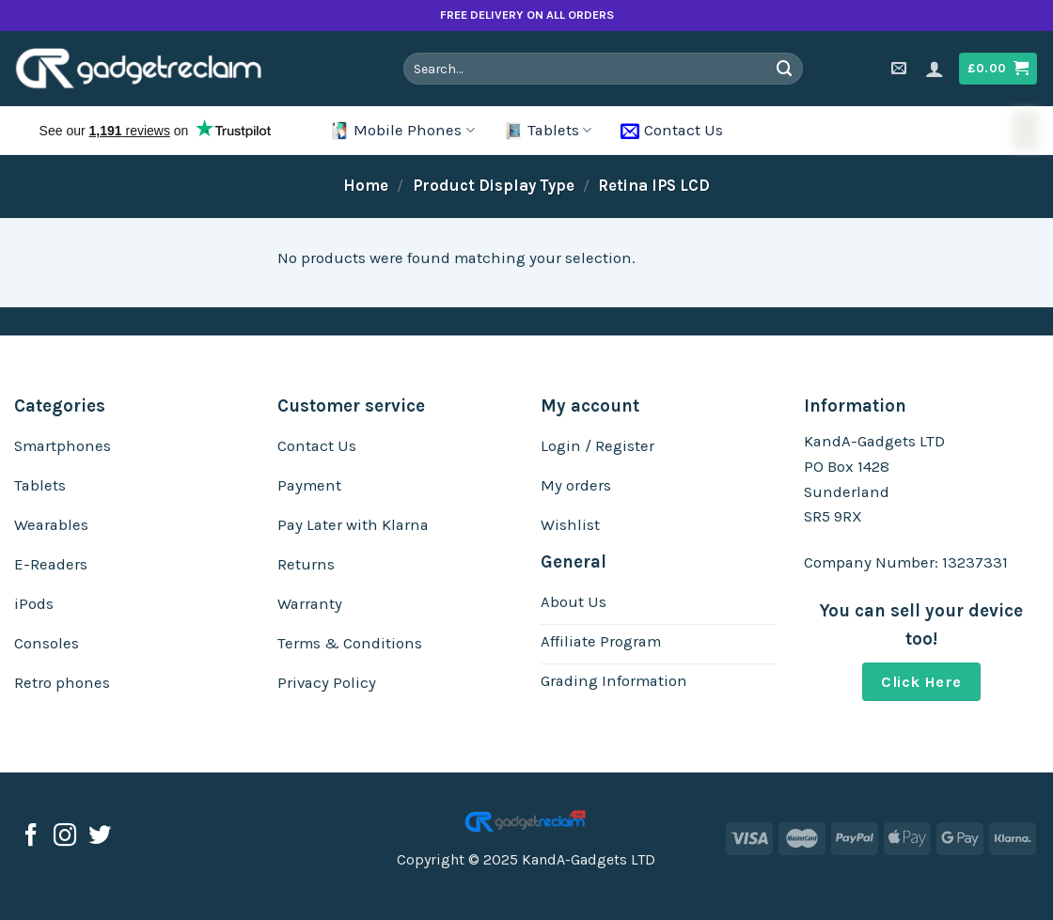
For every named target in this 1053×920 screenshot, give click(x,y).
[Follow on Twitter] (99, 837)
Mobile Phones (402, 130)
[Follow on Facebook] (31, 837)
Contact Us (672, 130)
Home (365, 186)
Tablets (547, 130)
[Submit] (785, 68)
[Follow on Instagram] (65, 837)
